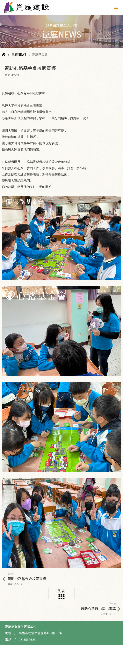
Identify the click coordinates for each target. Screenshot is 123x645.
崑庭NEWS (18, 54)
